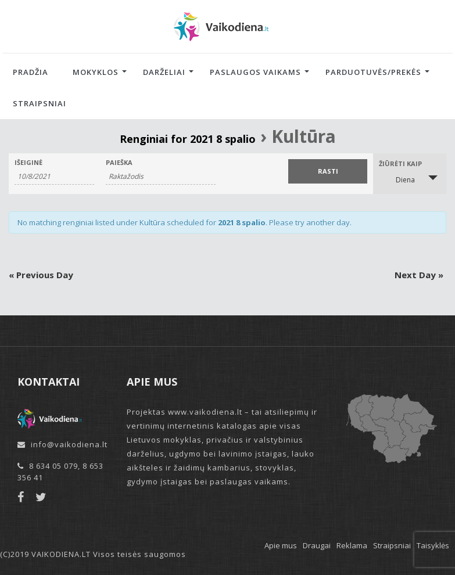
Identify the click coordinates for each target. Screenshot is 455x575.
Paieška (119, 162)
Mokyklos (96, 72)
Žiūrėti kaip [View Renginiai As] (400, 163)
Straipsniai (39, 103)
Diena (398, 179)
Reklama (351, 545)
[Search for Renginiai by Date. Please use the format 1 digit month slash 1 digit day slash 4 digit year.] (54, 176)
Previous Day (41, 275)
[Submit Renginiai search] (328, 171)
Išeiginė (28, 162)
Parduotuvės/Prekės (373, 72)
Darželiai (164, 72)
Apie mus (280, 545)
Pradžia (30, 72)
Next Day (419, 275)
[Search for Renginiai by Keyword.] (161, 176)
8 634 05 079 (53, 466)
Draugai (317, 545)
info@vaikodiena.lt (69, 444)
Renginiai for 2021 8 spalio (188, 139)
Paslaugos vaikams (255, 72)
